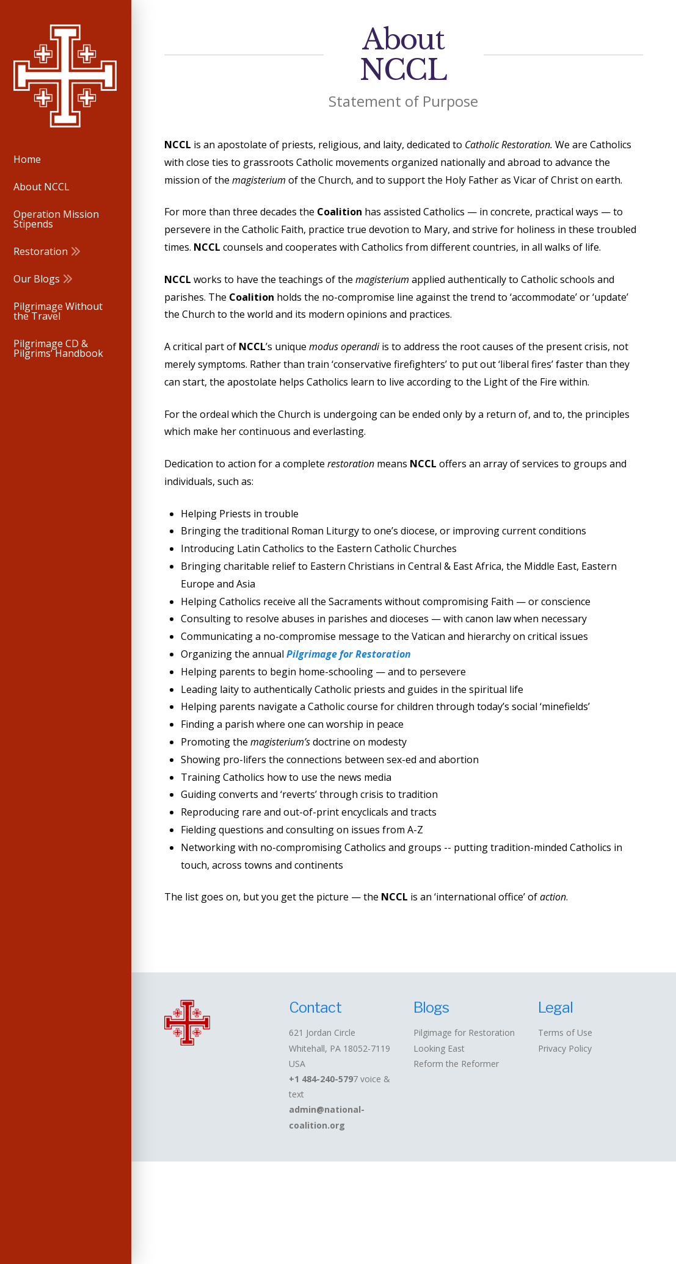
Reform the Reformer (456, 1063)
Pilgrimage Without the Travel (573, 1208)
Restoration (413, 1208)
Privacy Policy (565, 1048)
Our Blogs (473, 1208)
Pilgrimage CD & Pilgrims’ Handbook (408, 1216)
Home (178, 1208)
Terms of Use (565, 1032)
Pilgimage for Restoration (464, 1032)
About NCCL (225, 1208)
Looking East (439, 1048)
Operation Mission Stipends (318, 1208)
